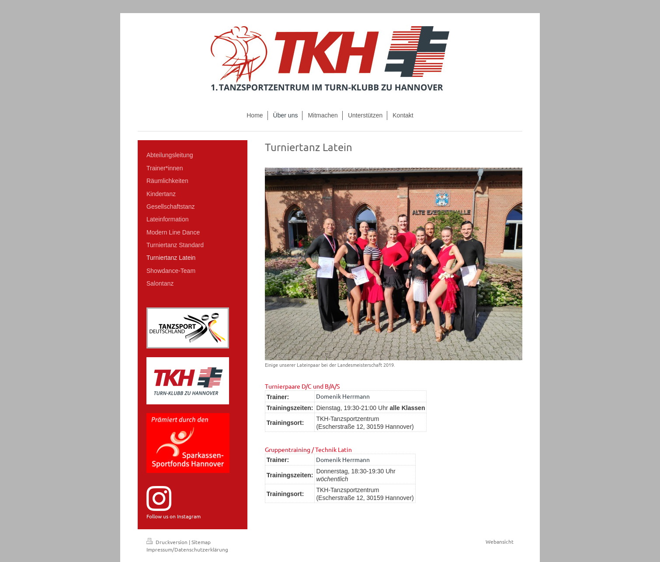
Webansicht (500, 541)
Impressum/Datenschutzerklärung (187, 549)
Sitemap (201, 541)
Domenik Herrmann (343, 396)
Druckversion (167, 541)
